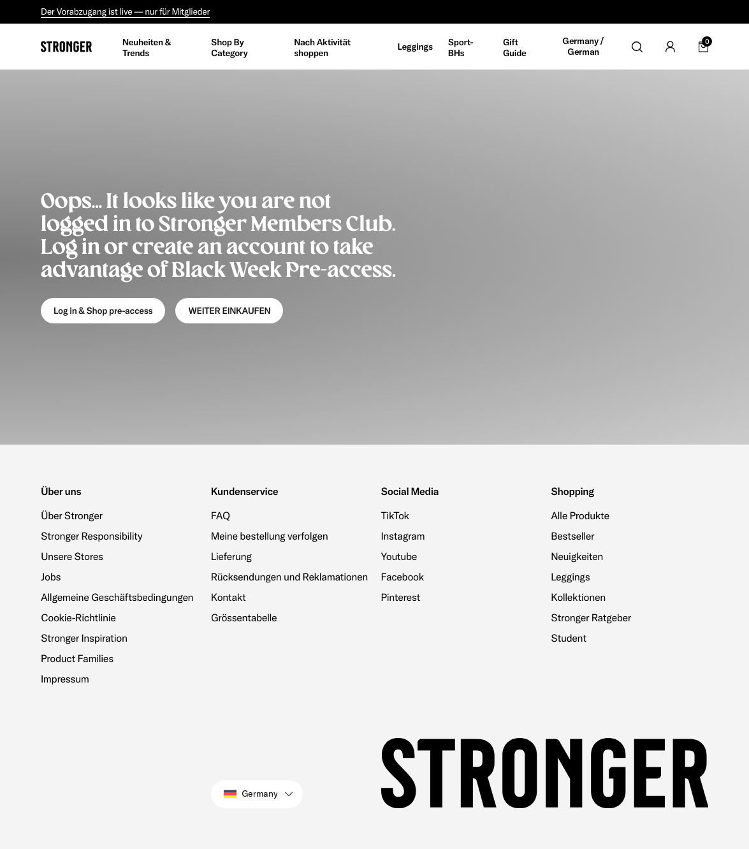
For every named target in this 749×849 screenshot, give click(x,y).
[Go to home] (66, 46)
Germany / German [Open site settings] (583, 47)
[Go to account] (669, 46)
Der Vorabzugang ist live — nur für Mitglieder (125, 11)
